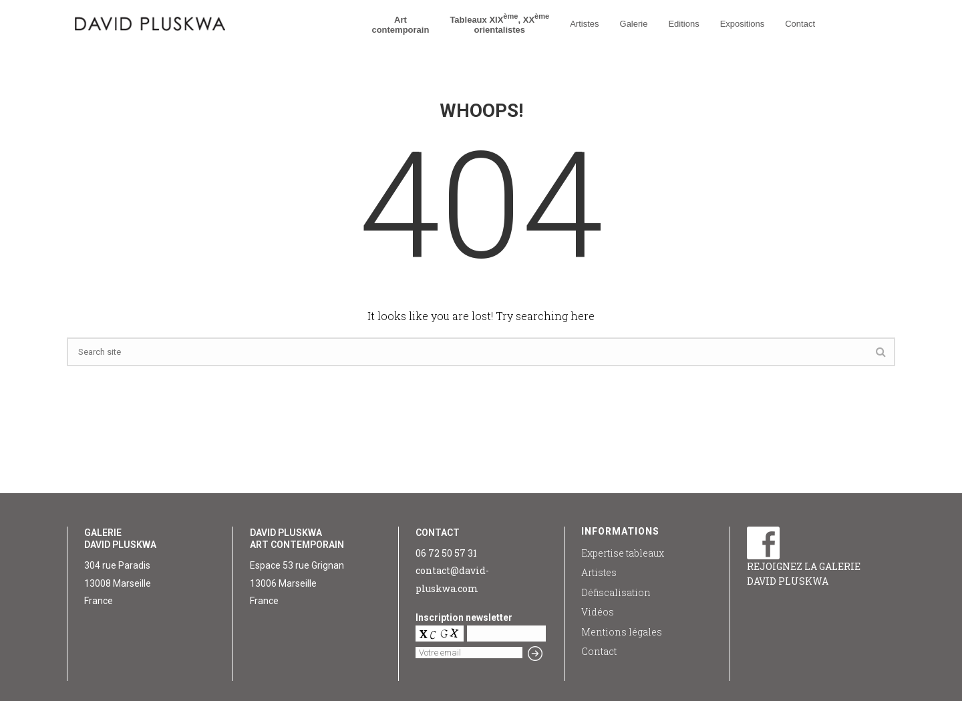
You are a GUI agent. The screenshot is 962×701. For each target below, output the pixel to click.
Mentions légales (621, 631)
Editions (683, 24)
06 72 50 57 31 (446, 553)
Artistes (584, 24)
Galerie (634, 24)
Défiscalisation (616, 592)
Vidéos (597, 611)
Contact (800, 24)
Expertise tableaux (622, 553)
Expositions (742, 24)
